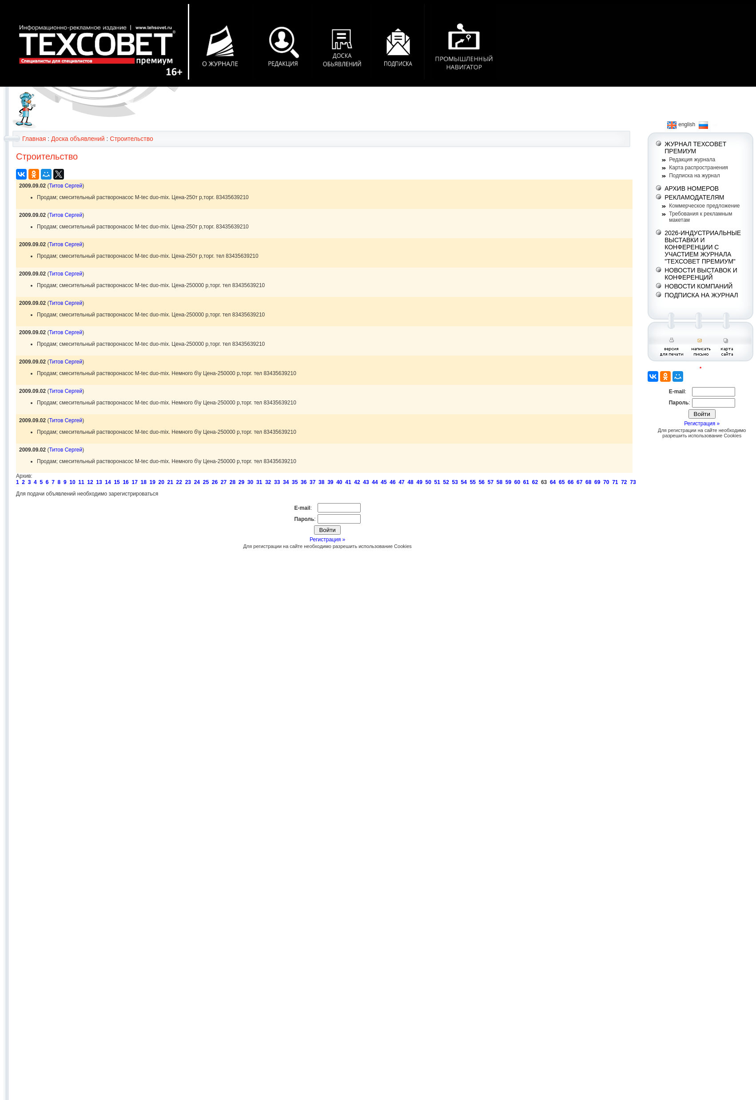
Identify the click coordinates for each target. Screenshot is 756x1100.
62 (535, 482)
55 (473, 482)
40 (339, 482)
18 (143, 482)
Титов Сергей (65, 186)
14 (108, 482)
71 (615, 482)
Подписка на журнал (694, 175)
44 (375, 482)
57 (490, 482)
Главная (34, 138)
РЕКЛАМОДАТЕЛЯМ (694, 197)
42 (357, 482)
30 (250, 482)
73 (633, 482)
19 (152, 482)
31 (259, 482)
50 (428, 482)
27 (224, 482)
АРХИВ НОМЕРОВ (691, 188)
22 (179, 482)
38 (321, 482)
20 (161, 482)
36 (303, 482)
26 (215, 482)
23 (188, 482)
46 (392, 482)
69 (597, 482)
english (681, 124)
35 (295, 482)
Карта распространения (698, 167)
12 (90, 482)
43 (366, 482)
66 (570, 482)
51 (437, 482)
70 (606, 482)
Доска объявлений (78, 138)
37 (312, 482)
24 (197, 482)
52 (446, 482)
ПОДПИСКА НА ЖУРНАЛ (701, 295)
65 (562, 482)
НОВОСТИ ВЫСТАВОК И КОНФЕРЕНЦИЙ (700, 274)
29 (241, 482)
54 (464, 482)
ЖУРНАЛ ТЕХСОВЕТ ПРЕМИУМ (695, 147)
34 (286, 482)
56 (482, 482)
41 (348, 482)
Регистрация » (327, 539)
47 (401, 482)
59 (508, 482)
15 (116, 482)
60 (517, 482)
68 (588, 482)
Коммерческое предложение (704, 206)
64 (553, 482)
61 (526, 482)
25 (206, 482)
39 (330, 482)
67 (579, 482)
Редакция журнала (692, 159)
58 (499, 482)
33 (277, 482)
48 (410, 482)
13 (99, 482)
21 (170, 482)
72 (624, 482)
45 (383, 482)
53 (455, 482)
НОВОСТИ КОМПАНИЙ (698, 286)
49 (419, 482)
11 (81, 482)
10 (72, 482)
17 (134, 482)
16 (125, 482)
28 (232, 482)
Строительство (131, 138)
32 (268, 482)
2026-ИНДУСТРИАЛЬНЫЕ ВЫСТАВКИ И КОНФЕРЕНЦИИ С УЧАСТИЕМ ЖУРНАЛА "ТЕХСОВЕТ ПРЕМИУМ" (702, 247)
